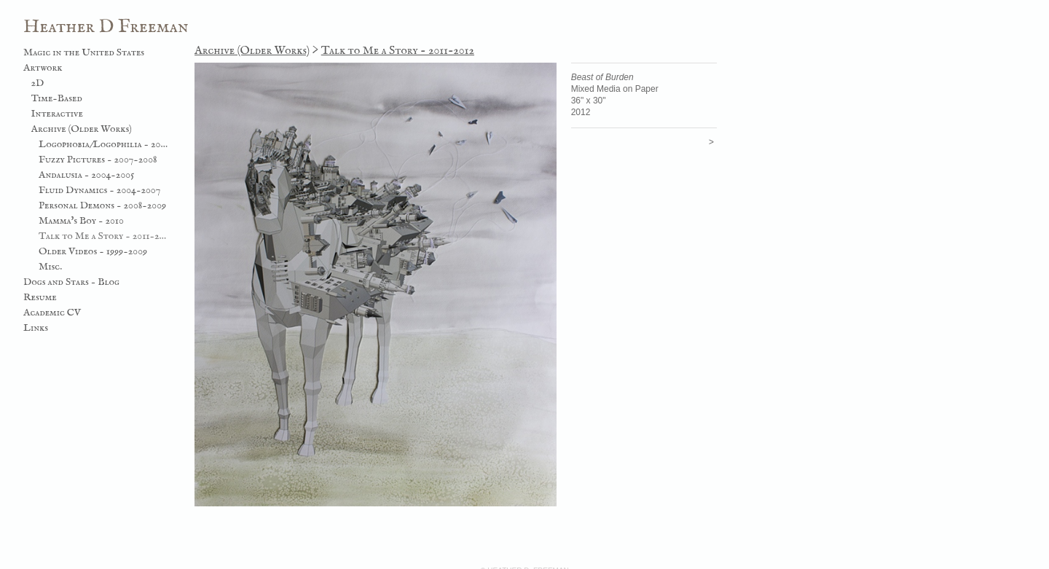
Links (35, 327)
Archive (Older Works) (81, 129)
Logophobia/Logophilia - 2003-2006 (104, 144)
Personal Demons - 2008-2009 (102, 205)
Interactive (57, 113)
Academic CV (52, 312)
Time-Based (56, 98)
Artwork (43, 67)
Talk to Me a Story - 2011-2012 (104, 236)
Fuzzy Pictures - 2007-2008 (98, 159)
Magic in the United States (83, 52)
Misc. (50, 266)
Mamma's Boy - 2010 (81, 220)
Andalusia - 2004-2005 (86, 174)
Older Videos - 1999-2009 (93, 251)
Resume (40, 297)
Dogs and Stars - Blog (71, 282)
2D (37, 83)
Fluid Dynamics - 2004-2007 (99, 190)
